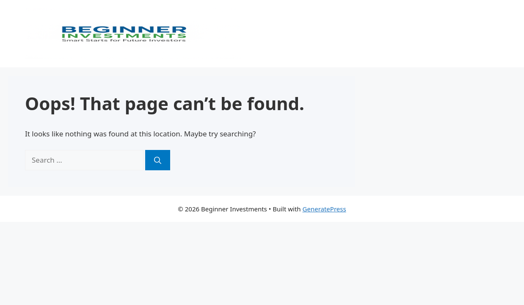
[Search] (157, 160)
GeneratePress (324, 209)
